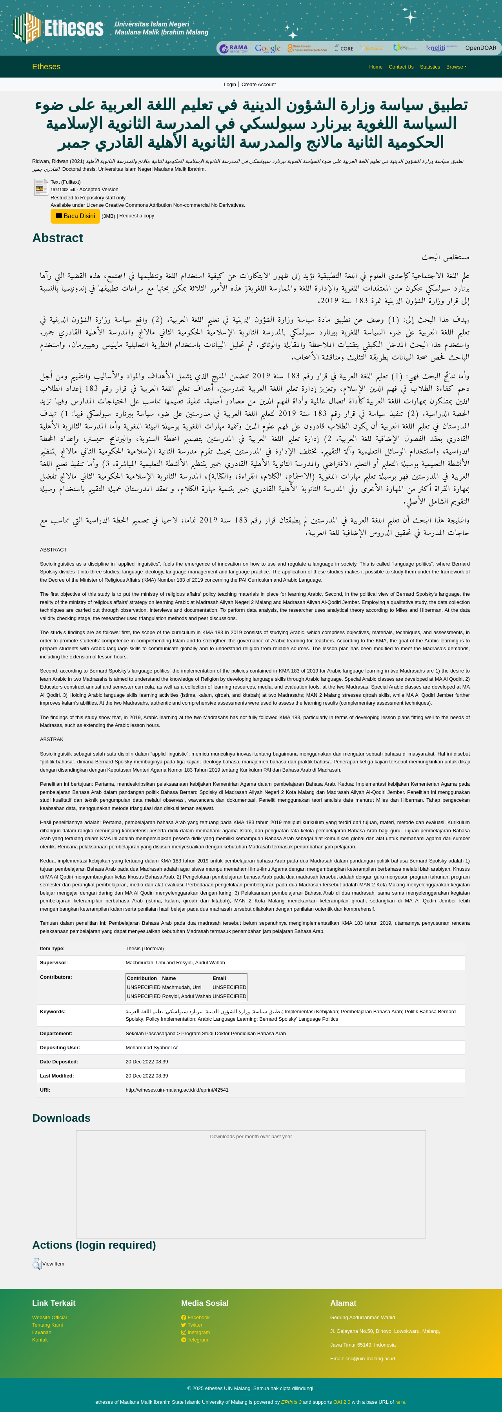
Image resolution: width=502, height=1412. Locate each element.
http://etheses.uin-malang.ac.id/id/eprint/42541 (177, 1090)
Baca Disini (75, 216)
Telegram (194, 1340)
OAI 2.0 (341, 1402)
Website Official (49, 1317)
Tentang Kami (47, 1325)
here (400, 1402)
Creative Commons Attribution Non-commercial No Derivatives (174, 205)
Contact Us (401, 67)
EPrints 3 (291, 1402)
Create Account (259, 84)
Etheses (46, 66)
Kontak (40, 1340)
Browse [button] (454, 67)
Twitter (191, 1325)
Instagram (195, 1332)
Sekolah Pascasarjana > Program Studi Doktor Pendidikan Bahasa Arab (206, 1033)
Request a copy (136, 216)
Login (230, 84)
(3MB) (83, 216)
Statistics (430, 67)
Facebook (195, 1317)
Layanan (41, 1332)
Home (375, 67)
